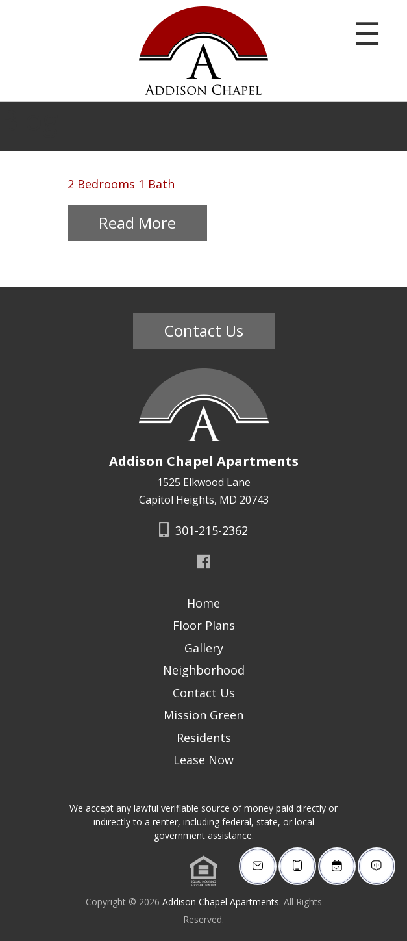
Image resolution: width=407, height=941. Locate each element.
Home (203, 603)
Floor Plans (204, 625)
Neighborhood (204, 670)
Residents (204, 737)
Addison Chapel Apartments (220, 902)
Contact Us (203, 330)
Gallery (203, 648)
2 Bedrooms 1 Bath (121, 184)
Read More (137, 222)
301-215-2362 (203, 530)
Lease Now (203, 759)
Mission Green (203, 715)
